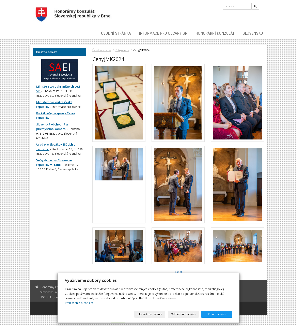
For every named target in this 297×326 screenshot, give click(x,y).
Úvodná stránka (101, 50)
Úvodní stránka (116, 33)
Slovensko (253, 33)
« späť (178, 272)
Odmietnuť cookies (183, 314)
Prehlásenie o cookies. (79, 303)
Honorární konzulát (215, 33)
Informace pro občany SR (163, 33)
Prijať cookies (217, 314)
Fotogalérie (122, 50)
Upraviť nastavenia (150, 314)
